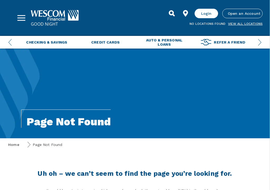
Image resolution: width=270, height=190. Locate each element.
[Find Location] (185, 13)
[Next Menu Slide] (259, 42)
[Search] (172, 13)
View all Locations (245, 24)
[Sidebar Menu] (21, 17)
